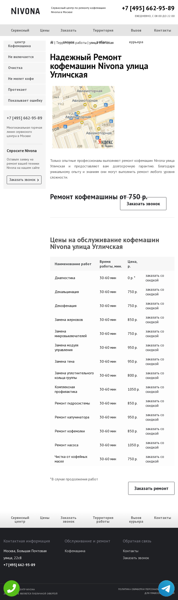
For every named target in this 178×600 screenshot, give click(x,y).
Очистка (15, 67)
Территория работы (103, 36)
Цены (44, 30)
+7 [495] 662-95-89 (148, 8)
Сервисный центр (20, 36)
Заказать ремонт (151, 488)
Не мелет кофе (21, 78)
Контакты (162, 30)
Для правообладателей (159, 593)
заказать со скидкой (155, 277)
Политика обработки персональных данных (146, 589)
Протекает (17, 89)
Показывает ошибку (25, 100)
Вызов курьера (136, 36)
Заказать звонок (68, 36)
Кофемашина (75, 550)
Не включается (21, 56)
